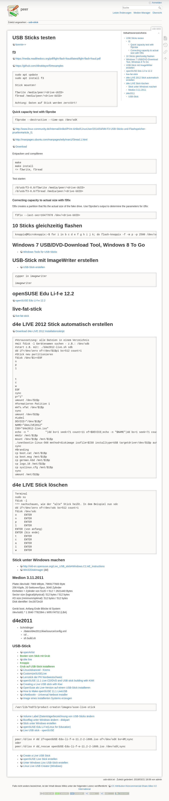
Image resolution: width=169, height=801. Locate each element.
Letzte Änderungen (122, 13)
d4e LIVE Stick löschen (137, 83)
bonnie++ (21, 44)
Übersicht (157, 13)
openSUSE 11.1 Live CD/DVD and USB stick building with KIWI (58, 680)
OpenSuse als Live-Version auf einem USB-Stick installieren (56, 687)
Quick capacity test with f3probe (142, 45)
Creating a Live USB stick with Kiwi (42, 684)
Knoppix (24, 662)
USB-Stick (133, 96)
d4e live (27, 659)
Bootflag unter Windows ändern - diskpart (46, 719)
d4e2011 (130, 93)
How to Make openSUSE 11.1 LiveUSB (45, 691)
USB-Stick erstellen (34, 267)
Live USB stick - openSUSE (38, 730)
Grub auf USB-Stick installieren (37, 666)
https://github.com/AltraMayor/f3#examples (39, 65)
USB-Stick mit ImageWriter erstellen (139, 66)
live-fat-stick (132, 74)
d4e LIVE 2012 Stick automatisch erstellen (142, 78)
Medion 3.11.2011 (137, 90)
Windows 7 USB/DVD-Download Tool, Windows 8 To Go (142, 60)
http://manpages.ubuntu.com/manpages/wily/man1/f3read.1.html (51, 139)
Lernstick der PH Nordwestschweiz (42, 677)
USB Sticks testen (135, 38)
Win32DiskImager (33, 569)
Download (21, 146)
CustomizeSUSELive (35, 673)
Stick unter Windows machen (142, 86)
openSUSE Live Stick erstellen (40, 759)
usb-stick (33, 22)
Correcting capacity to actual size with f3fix (144, 51)
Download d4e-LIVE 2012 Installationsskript (40, 331)
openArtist (29, 652)
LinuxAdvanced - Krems (36, 669)
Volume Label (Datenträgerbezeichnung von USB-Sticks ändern (58, 716)
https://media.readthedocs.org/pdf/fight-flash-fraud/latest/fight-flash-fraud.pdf (58, 58)
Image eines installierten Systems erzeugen (47, 698)
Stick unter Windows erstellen (39, 723)
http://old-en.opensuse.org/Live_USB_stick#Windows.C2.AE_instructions (64, 566)
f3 (129, 41)
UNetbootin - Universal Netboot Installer (45, 694)
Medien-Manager (142, 13)
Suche (160, 7)
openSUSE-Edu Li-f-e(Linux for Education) (47, 726)
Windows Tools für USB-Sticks (40, 251)
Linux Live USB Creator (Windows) (42, 766)
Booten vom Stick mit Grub (35, 655)
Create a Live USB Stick (36, 755)
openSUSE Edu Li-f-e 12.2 (139, 71)
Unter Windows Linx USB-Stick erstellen (45, 762)
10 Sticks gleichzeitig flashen (140, 56)
